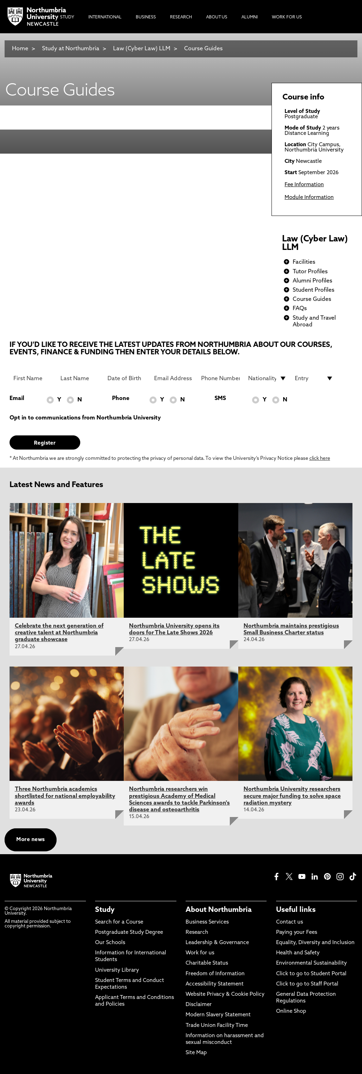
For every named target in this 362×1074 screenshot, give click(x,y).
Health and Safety (298, 953)
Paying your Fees (296, 932)
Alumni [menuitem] (249, 17)
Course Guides (203, 49)
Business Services (207, 922)
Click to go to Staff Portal (307, 984)
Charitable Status (207, 963)
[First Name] (33, 378)
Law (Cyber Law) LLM (141, 49)
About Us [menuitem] (216, 17)
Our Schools (110, 943)
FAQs (300, 309)
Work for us (200, 953)
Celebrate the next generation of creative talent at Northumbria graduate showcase (59, 632)
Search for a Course (119, 922)
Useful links (296, 910)
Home (20, 49)
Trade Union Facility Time (217, 1025)
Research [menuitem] (181, 17)
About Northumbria (219, 910)
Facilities (304, 262)
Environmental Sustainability (311, 963)
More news (30, 839)
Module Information (309, 197)
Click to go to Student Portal (311, 974)
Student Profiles (313, 290)
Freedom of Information (215, 974)
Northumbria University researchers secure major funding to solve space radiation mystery (292, 796)
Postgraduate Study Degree (129, 932)
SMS (220, 398)
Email (17, 398)
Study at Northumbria (70, 49)
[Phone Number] (220, 378)
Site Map (196, 1053)
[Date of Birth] (127, 378)
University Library (117, 970)
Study (105, 910)
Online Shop (291, 1011)
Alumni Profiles (312, 281)
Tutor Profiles (310, 272)
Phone (120, 398)
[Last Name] (80, 378)
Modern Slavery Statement (218, 1015)
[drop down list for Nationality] (267, 378)
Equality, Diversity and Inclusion (315, 943)
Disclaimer (199, 1004)
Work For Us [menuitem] (287, 17)
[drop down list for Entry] (314, 378)
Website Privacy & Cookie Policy (225, 994)
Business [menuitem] (146, 17)
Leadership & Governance (217, 943)
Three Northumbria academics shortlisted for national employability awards (65, 796)
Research (197, 932)
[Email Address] (173, 378)
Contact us (289, 922)
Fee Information (304, 185)
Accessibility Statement (215, 984)
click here (319, 458)
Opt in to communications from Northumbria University (85, 418)
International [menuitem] (105, 17)
